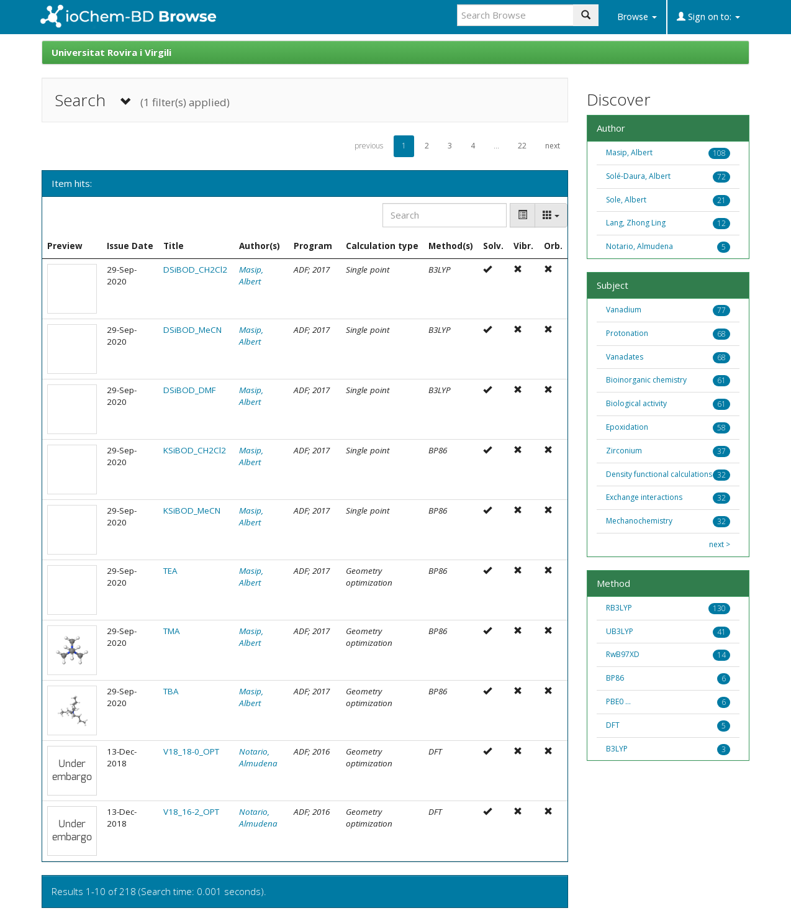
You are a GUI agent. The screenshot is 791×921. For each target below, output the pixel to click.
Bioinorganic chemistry (646, 379)
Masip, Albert (251, 275)
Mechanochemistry (639, 520)
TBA (171, 691)
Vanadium (623, 309)
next (552, 145)
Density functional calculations (659, 474)
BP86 (615, 678)
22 (522, 145)
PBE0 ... (618, 701)
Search (142, 100)
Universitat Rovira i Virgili (111, 52)
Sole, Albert (626, 199)
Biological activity (636, 403)
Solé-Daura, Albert (638, 176)
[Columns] (551, 215)
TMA (171, 631)
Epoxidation (627, 427)
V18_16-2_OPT (191, 811)
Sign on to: (708, 16)
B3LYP (617, 748)
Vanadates (624, 357)
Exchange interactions (644, 497)
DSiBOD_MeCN (192, 329)
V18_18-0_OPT (191, 751)
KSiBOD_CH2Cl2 (194, 450)
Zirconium (624, 450)
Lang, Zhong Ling (636, 222)
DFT (613, 725)
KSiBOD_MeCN (191, 510)
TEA (170, 570)
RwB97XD (623, 654)
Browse (637, 16)
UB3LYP (619, 631)
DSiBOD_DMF (189, 390)
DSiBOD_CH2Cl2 (195, 269)
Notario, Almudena (258, 757)
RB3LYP (619, 607)
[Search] (444, 215)
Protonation (627, 333)
